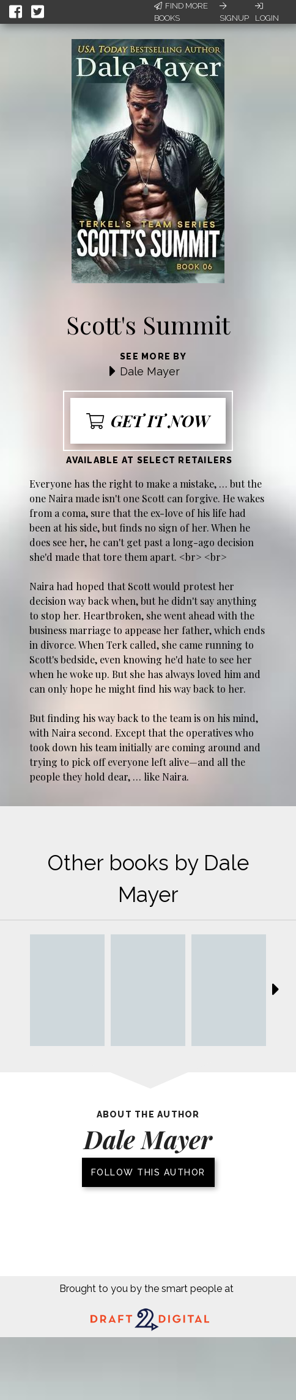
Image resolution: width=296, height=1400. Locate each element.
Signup (234, 12)
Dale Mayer (150, 371)
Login (267, 12)
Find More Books (181, 12)
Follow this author (148, 1172)
